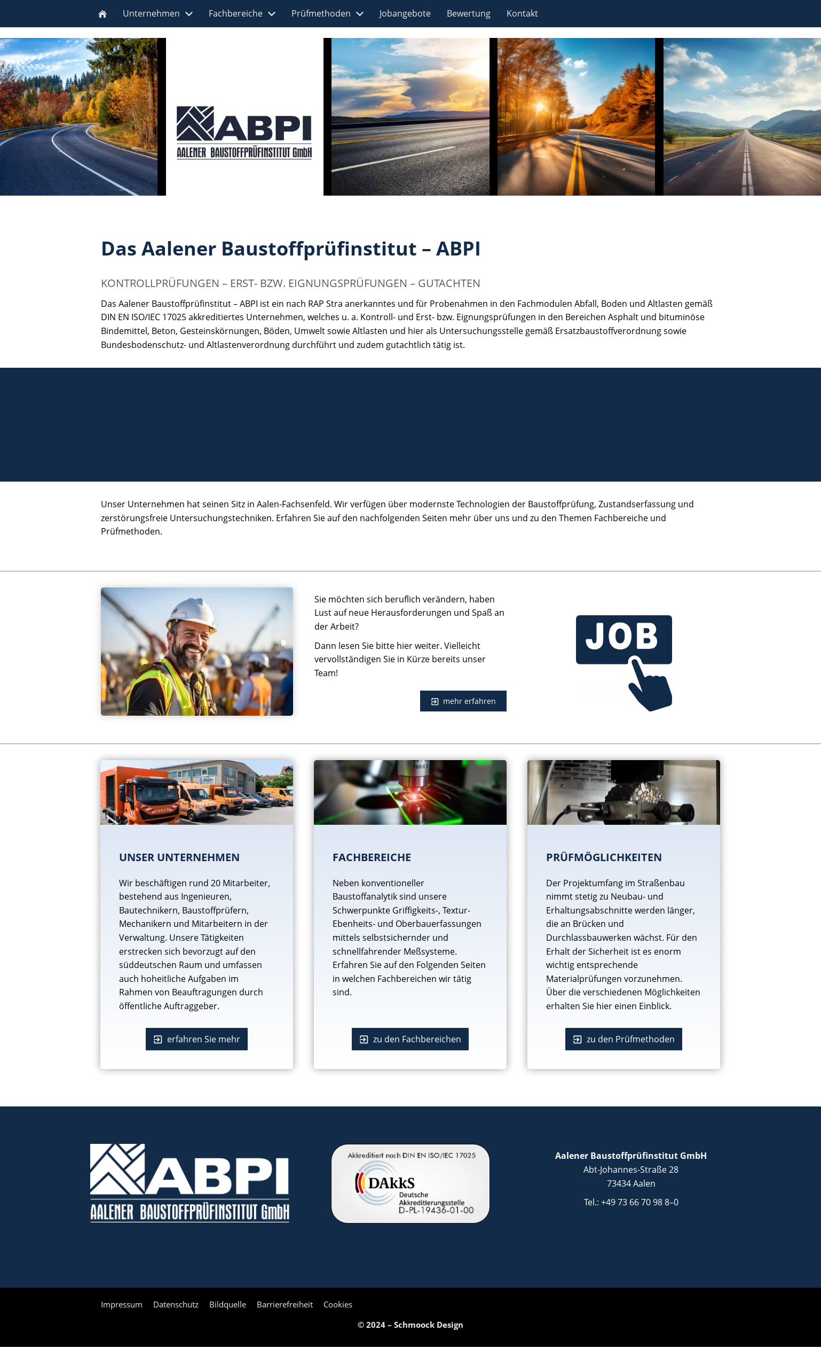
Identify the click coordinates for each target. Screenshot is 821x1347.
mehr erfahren (463, 701)
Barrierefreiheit (285, 1304)
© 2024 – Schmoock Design (410, 1324)
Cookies (337, 1304)
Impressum (122, 1304)
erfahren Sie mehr (196, 1039)
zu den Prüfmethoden (624, 1039)
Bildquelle (227, 1304)
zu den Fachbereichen (410, 1039)
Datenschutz (176, 1304)
